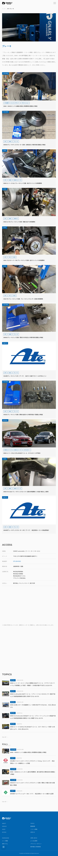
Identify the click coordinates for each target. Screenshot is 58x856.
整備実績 (32, 826)
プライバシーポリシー (36, 844)
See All (5, 737)
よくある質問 (33, 841)
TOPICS (32, 823)
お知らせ (32, 832)
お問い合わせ (33, 838)
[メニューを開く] (54, 3)
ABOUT (4, 823)
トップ (3, 8)
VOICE (3, 829)
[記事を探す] (3, 847)
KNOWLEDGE (5, 838)
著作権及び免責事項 (35, 847)
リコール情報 (33, 829)
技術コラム (5, 844)
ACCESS (4, 832)
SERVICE (4, 826)
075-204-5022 (17, 561)
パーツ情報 (5, 841)
